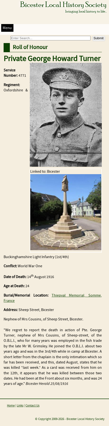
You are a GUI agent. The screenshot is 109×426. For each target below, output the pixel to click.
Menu (7, 28)
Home (11, 406)
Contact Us (32, 406)
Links (20, 406)
